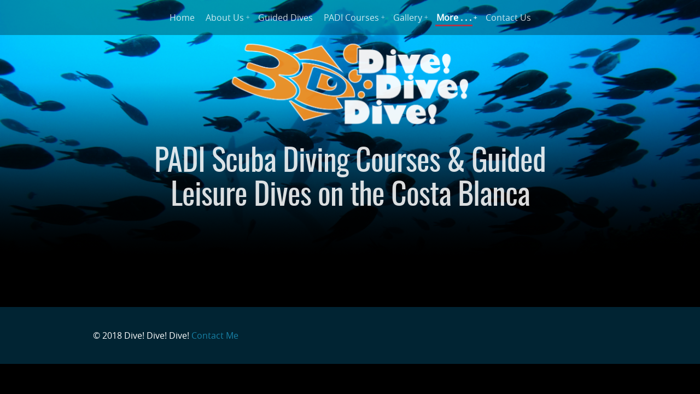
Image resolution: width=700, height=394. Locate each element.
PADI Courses (351, 17)
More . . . (453, 17)
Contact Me (214, 335)
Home (182, 17)
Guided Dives (285, 17)
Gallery (407, 17)
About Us (225, 17)
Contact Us (508, 17)
